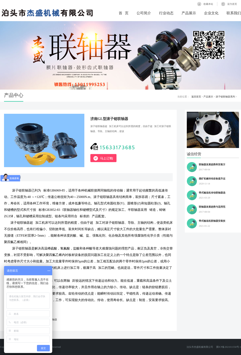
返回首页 (196, 96)
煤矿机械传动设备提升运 (212, 178)
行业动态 (166, 13)
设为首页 (232, 4)
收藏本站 (208, 4)
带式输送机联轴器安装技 (212, 220)
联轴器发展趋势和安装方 (212, 164)
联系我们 (234, 13)
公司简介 (144, 13)
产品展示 (189, 13)
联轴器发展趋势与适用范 (212, 206)
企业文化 (211, 13)
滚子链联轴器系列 (225, 96)
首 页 (124, 13)
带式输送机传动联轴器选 (212, 192)
